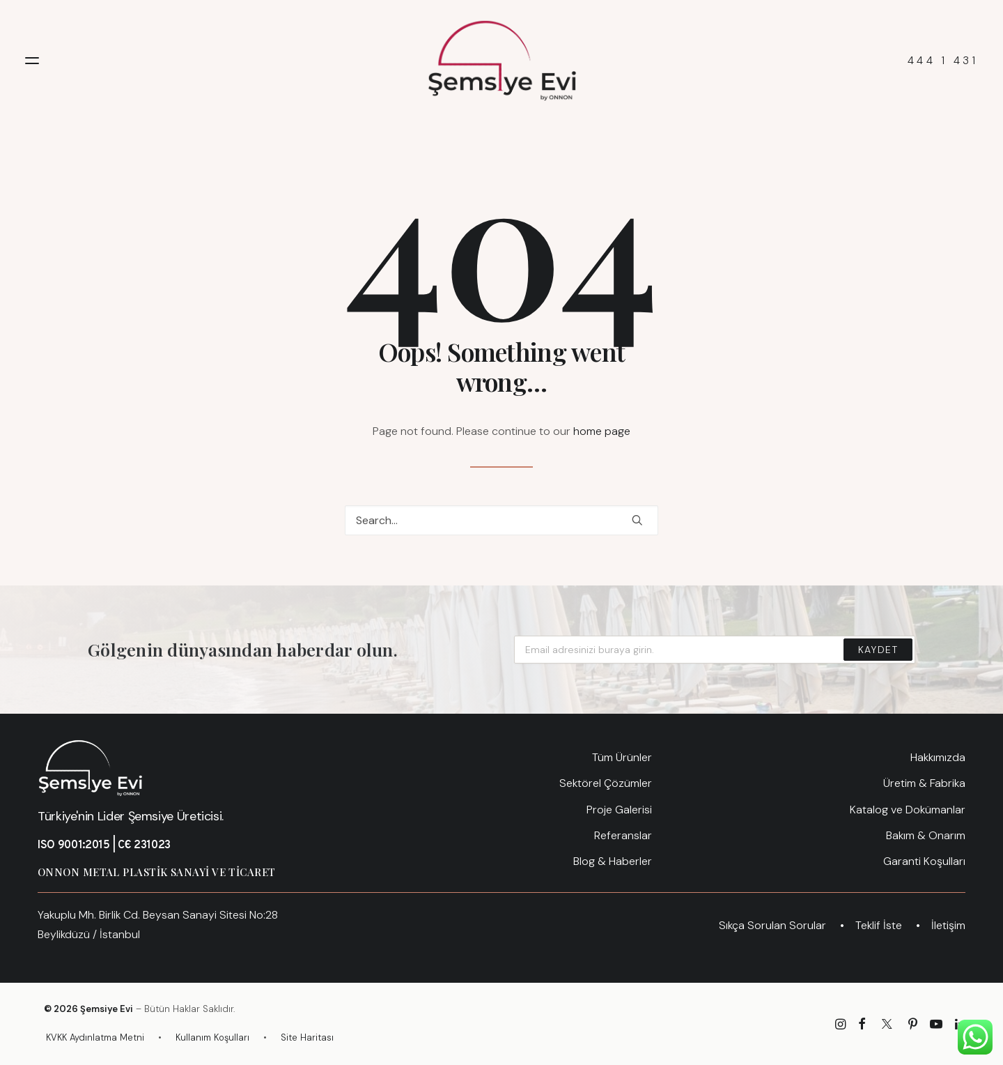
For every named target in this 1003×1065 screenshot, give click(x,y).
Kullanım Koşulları (212, 1037)
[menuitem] (501, 757)
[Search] (501, 520)
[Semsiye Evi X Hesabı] (887, 1026)
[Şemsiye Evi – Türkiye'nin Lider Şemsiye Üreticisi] (501, 60)
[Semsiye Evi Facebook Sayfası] (862, 1026)
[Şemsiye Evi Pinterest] (912, 1026)
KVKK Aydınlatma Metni (95, 1037)
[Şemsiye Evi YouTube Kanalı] (936, 1026)
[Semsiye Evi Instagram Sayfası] (840, 1026)
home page (601, 431)
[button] (32, 60)
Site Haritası (307, 1037)
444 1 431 (943, 61)
